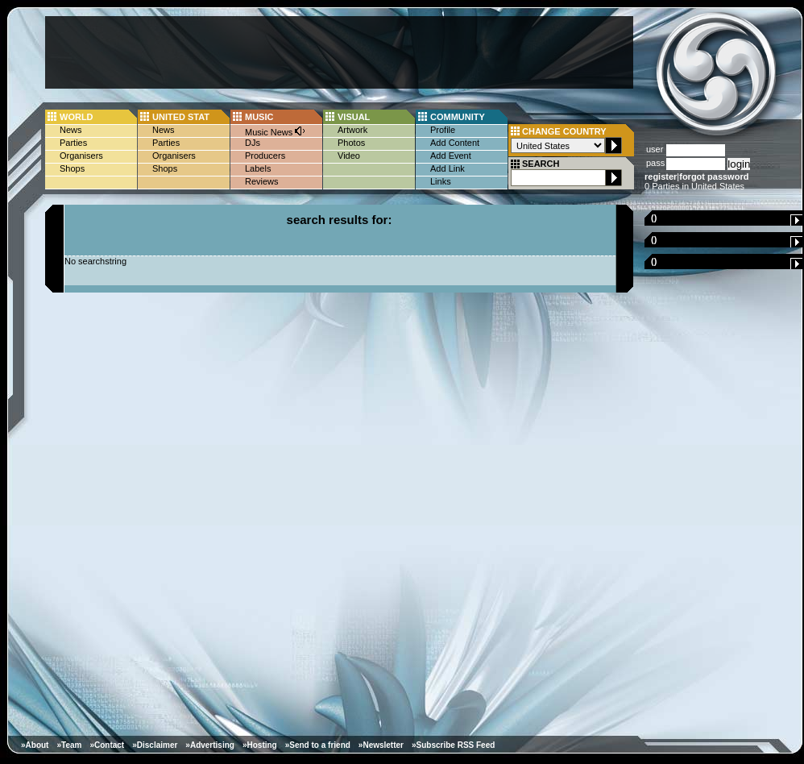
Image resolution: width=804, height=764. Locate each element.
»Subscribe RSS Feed (453, 745)
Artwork (352, 130)
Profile (442, 130)
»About (34, 745)
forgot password (713, 176)
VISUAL (354, 117)
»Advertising (209, 745)
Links (440, 181)
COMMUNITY (457, 117)
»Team (68, 745)
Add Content (454, 142)
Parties (73, 142)
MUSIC (259, 117)
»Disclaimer (154, 745)
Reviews (262, 181)
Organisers (81, 155)
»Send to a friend (317, 745)
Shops (72, 168)
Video (349, 155)
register (660, 176)
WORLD (76, 117)
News (71, 130)
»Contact (106, 745)
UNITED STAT (180, 117)
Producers (265, 155)
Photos (351, 142)
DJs (252, 142)
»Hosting (259, 745)
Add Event (450, 155)
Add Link (447, 168)
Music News (275, 131)
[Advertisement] (339, 52)
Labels (258, 168)
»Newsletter (381, 745)
